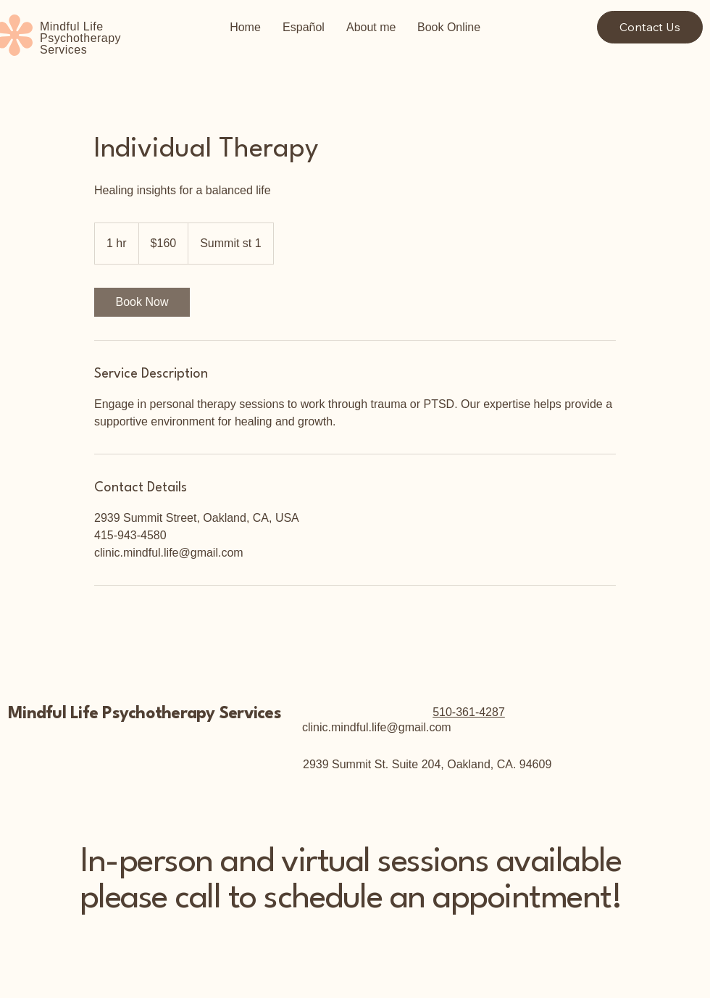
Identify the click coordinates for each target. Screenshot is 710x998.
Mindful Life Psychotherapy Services (144, 714)
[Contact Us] (650, 27)
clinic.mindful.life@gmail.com (376, 727)
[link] (142, 302)
